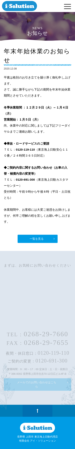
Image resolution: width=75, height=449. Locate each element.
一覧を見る (37, 238)
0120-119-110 (53, 353)
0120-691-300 (51, 361)
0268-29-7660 (46, 334)
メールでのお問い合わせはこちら (36, 384)
